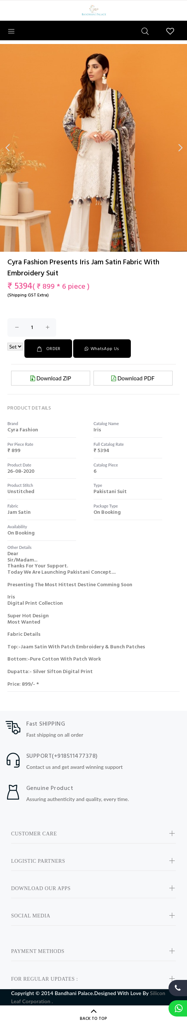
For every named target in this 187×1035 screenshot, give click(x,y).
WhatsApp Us (102, 349)
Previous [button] (7, 148)
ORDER (48, 349)
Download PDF (132, 378)
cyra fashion (22, 430)
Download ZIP (50, 378)
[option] (93, 170)
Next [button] (180, 148)
